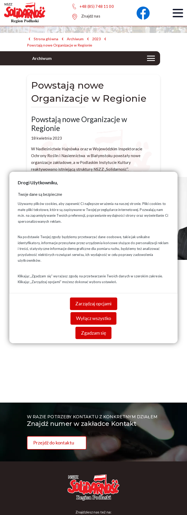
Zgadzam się (93, 332)
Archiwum (75, 39)
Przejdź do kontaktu (53, 442)
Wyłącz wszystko (93, 318)
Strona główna (46, 39)
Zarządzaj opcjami (93, 303)
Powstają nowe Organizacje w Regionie (59, 45)
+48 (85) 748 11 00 (96, 6)
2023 (96, 39)
